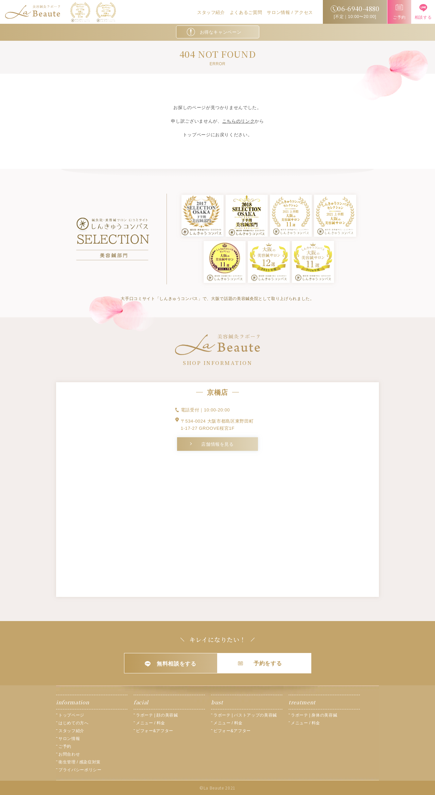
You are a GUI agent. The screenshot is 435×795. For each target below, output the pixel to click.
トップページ (71, 715)
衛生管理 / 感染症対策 (79, 762)
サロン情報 (69, 738)
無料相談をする (170, 664)
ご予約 (399, 12)
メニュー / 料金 (150, 723)
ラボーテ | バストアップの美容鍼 (245, 715)
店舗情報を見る (217, 444)
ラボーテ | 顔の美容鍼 (157, 715)
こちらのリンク (238, 121)
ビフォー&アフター (154, 730)
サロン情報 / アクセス (290, 12)
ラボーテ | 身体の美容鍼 (314, 715)
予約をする (260, 663)
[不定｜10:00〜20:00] (355, 11)
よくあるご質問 (246, 12)
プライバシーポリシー (80, 769)
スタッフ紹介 (211, 12)
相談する (423, 12)
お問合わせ (69, 754)
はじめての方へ (73, 723)
